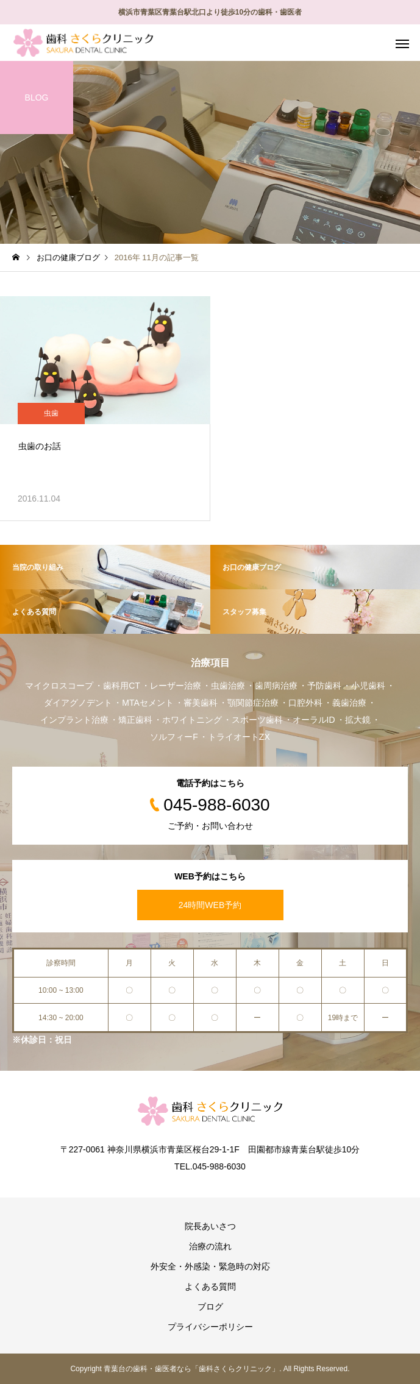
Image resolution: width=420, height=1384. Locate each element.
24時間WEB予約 (210, 905)
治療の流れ (210, 1246)
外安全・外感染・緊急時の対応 (210, 1266)
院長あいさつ (210, 1226)
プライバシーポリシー (210, 1327)
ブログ (210, 1306)
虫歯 (51, 413)
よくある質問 (210, 1286)
